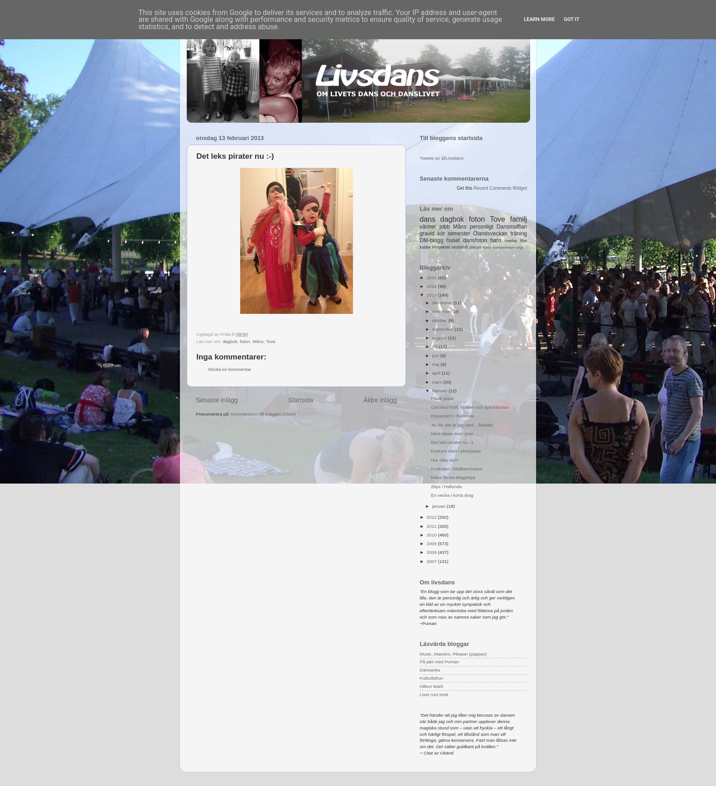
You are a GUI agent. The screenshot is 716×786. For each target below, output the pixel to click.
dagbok (230, 341)
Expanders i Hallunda (452, 415)
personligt (482, 227)
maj (436, 364)
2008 (432, 552)
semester (459, 233)
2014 (432, 286)
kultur (487, 247)
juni (436, 355)
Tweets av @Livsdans (441, 158)
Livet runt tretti (434, 694)
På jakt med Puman (439, 661)
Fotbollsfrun (431, 678)
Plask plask (442, 398)
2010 (432, 534)
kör (441, 233)
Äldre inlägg (380, 400)
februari (440, 390)
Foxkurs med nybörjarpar (456, 450)
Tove (270, 341)
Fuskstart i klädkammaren (457, 468)
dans (427, 219)
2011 (432, 526)
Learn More (539, 19)
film (523, 240)
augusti (440, 337)
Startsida (300, 400)
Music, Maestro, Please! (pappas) (453, 653)
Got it (571, 19)
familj (518, 219)
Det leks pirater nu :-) (452, 442)
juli (435, 346)
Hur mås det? (444, 460)
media (511, 240)
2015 (432, 277)
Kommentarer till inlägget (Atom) (263, 413)
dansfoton (475, 240)
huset (453, 240)
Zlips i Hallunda (446, 486)
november (442, 311)
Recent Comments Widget (500, 188)
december (442, 302)
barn (495, 240)
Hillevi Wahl (431, 686)
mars (437, 382)
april (437, 372)
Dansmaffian (512, 227)
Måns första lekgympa (453, 477)
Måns (258, 341)
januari (439, 506)
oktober (440, 320)
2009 (432, 543)
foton (245, 341)
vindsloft (459, 247)
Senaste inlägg (217, 400)
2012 (432, 517)
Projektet (441, 247)
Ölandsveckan (490, 233)
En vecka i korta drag (452, 495)
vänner (428, 227)
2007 (432, 561)
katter (425, 247)
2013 (432, 294)
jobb (445, 227)
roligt (519, 247)
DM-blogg (431, 240)
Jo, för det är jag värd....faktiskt (462, 424)
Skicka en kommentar (229, 369)
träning (519, 233)
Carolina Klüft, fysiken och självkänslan (470, 407)
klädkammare (503, 247)
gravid (427, 233)
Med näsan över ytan (452, 433)
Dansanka (430, 669)
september (443, 329)
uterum (475, 247)
